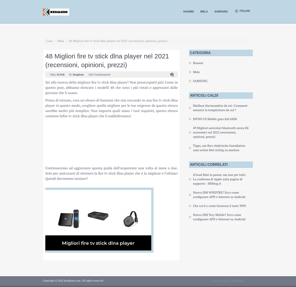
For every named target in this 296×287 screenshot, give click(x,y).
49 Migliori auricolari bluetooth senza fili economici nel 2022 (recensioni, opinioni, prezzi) (221, 132)
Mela (204, 11)
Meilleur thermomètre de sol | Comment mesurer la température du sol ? (220, 107)
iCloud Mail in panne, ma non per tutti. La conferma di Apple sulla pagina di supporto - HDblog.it (219, 179)
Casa (49, 41)
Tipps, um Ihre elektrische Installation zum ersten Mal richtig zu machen (219, 148)
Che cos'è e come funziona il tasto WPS (219, 206)
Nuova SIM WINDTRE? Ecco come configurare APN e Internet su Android (219, 194)
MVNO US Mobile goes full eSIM (215, 119)
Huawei (188, 11)
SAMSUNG (221, 11)
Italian (242, 11)
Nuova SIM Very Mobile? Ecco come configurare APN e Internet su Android (219, 217)
